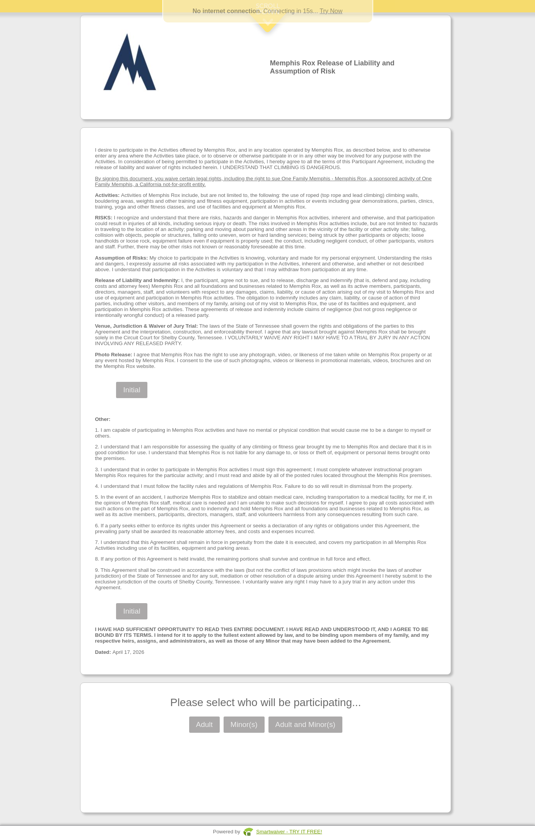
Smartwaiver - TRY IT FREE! (289, 832)
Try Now (331, 11)
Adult (204, 724)
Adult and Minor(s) (305, 724)
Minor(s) (244, 724)
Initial (131, 390)
